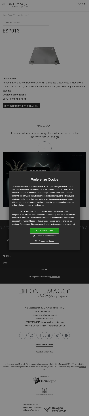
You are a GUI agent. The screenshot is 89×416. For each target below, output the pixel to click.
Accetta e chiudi (44, 231)
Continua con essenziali (44, 236)
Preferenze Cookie (44, 241)
